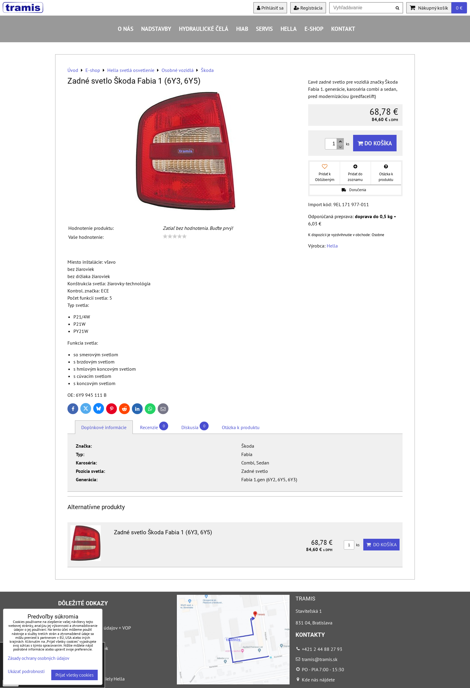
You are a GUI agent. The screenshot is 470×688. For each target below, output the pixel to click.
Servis (264, 28)
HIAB (242, 28)
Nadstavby (156, 28)
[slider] (175, 236)
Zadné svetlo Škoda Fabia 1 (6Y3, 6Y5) (163, 532)
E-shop (314, 28)
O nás (125, 28)
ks (351, 544)
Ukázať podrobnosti (26, 671)
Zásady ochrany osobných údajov (38, 658)
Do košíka (375, 143)
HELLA (289, 28)
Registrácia (308, 8)
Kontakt (343, 28)
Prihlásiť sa (270, 8)
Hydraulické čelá (203, 28)
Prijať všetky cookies (74, 675)
